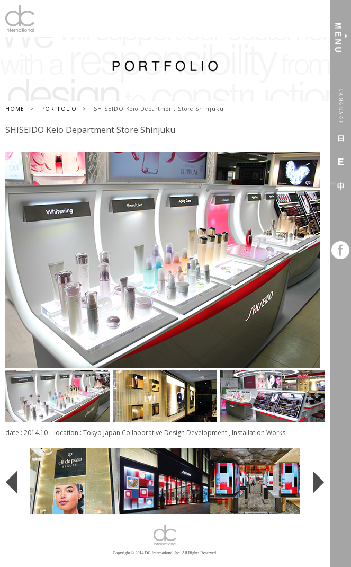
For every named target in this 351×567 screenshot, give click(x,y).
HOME (14, 108)
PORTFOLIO (59, 108)
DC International (19, 18)
